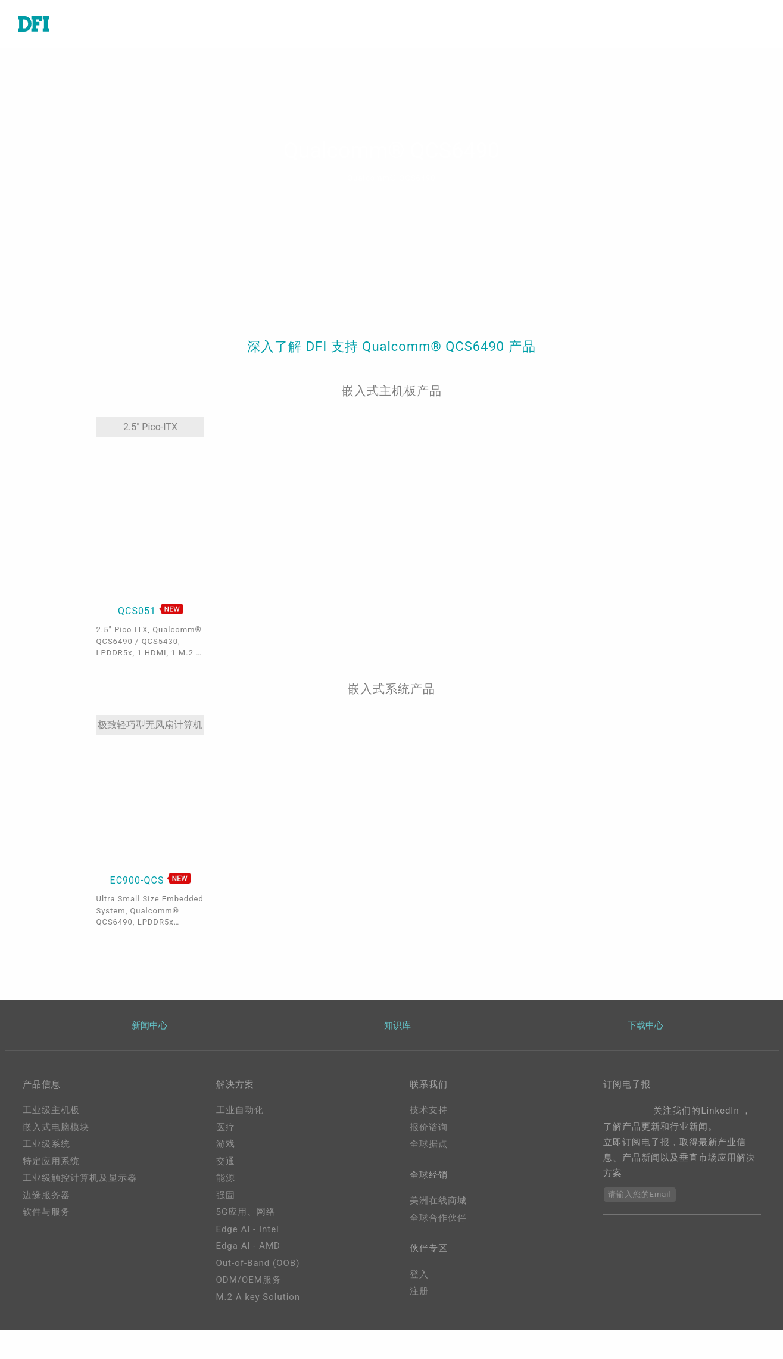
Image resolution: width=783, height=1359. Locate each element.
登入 (419, 1274)
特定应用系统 (51, 1161)
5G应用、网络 (246, 1211)
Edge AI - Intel (247, 1229)
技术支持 (429, 1110)
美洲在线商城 (438, 1200)
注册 (419, 1291)
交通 (225, 1161)
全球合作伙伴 (438, 1217)
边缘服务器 (46, 1195)
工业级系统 (46, 1144)
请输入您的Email (640, 1194)
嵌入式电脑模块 (56, 1127)
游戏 (225, 1144)
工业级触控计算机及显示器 (80, 1178)
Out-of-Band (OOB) (258, 1263)
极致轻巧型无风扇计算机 (150, 724)
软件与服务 (46, 1211)
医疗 (225, 1127)
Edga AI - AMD (248, 1245)
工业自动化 (240, 1110)
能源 (225, 1178)
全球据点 (429, 1144)
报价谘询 (429, 1127)
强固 (225, 1195)
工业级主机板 (51, 1110)
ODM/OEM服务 (249, 1279)
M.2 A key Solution (258, 1297)
